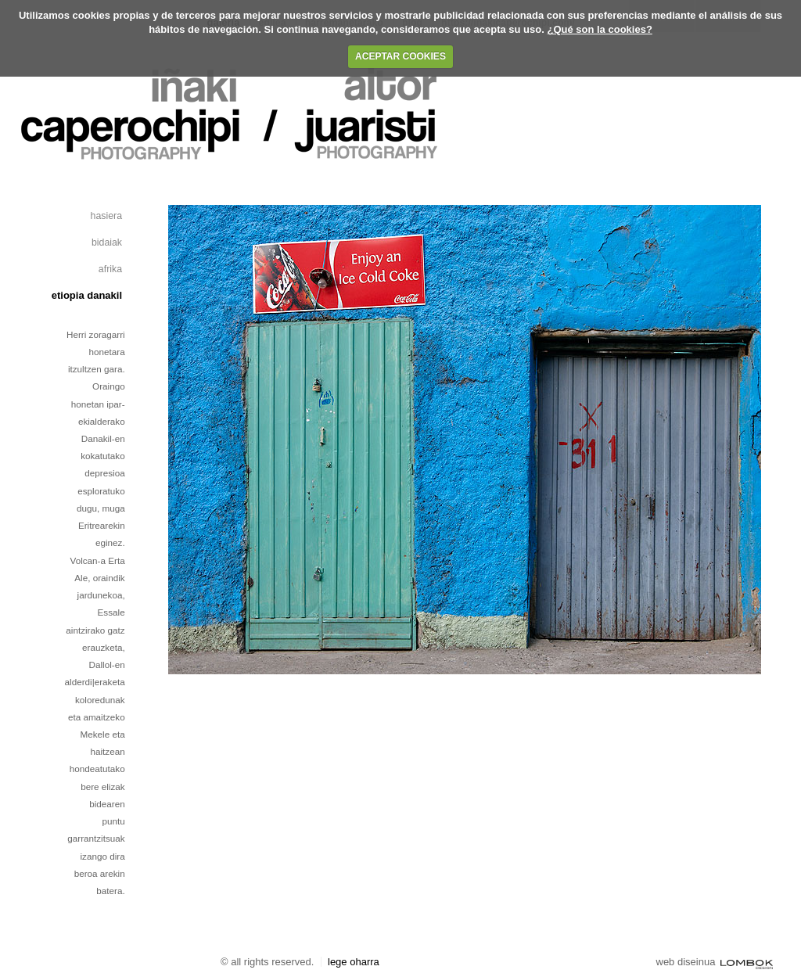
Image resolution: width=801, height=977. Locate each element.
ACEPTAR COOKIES (400, 56)
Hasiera (107, 215)
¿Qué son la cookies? (599, 29)
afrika (110, 269)
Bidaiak (107, 242)
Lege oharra (353, 962)
